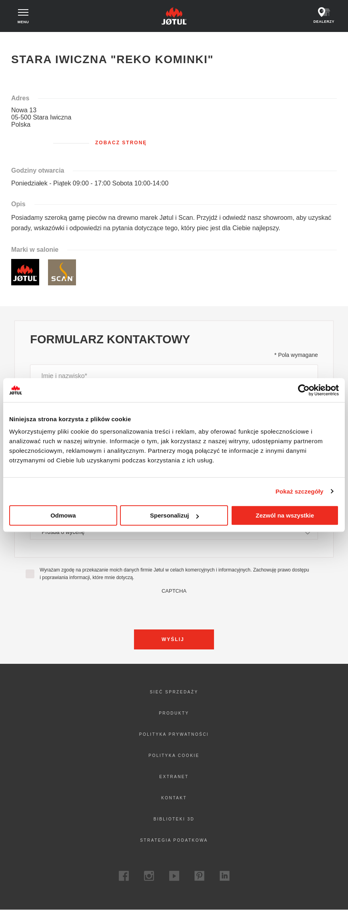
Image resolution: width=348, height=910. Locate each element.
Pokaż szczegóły (300, 491)
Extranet (173, 777)
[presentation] (174, 609)
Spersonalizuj (174, 515)
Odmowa (63, 515)
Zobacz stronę (121, 142)
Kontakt (174, 798)
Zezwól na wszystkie (285, 515)
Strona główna (30, 39)
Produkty (174, 713)
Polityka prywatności (174, 734)
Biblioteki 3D (174, 819)
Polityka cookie (174, 755)
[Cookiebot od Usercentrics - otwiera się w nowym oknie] (304, 390)
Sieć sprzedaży (174, 692)
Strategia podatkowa (174, 840)
